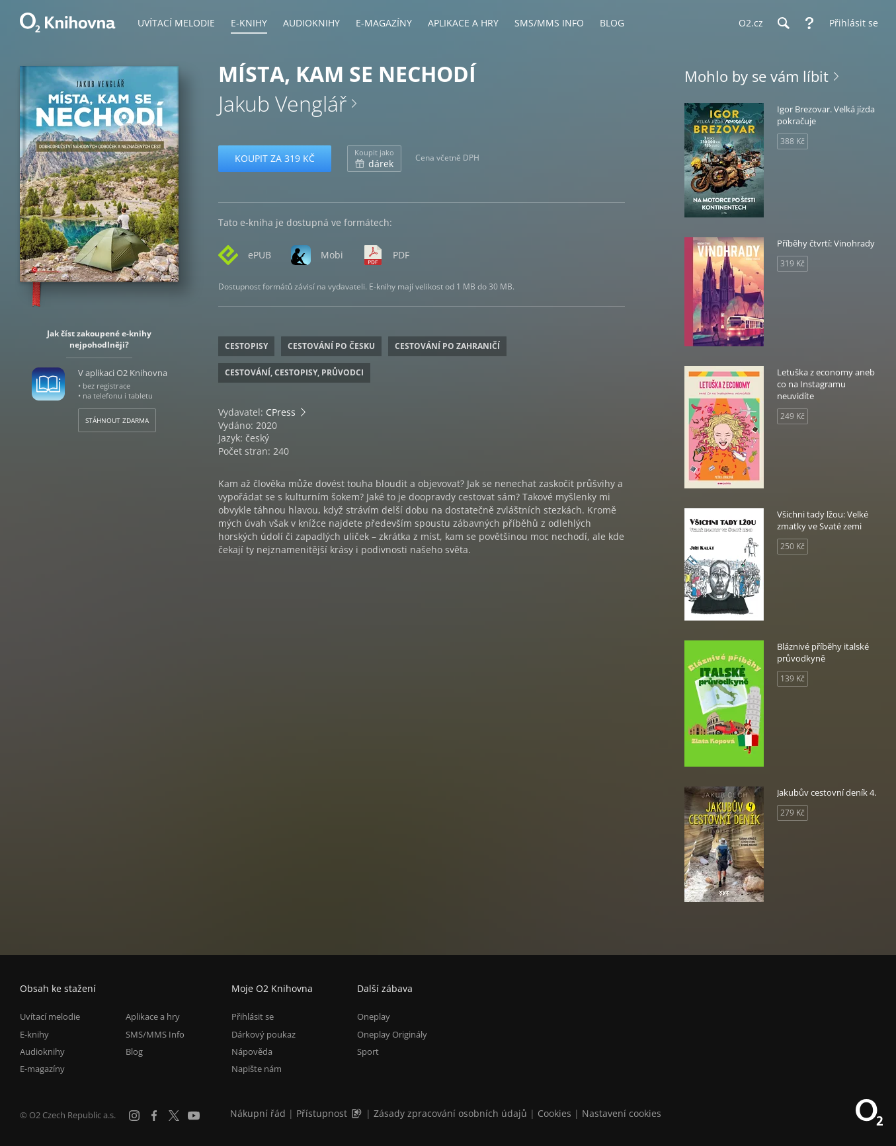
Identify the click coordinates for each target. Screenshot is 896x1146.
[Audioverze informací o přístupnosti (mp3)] (358, 1113)
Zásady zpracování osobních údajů (450, 1113)
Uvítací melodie (50, 1016)
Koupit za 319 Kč (275, 158)
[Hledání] (783, 23)
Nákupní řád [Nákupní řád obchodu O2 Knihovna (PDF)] (258, 1113)
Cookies (554, 1113)
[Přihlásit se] (850, 23)
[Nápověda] (809, 23)
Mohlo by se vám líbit (756, 76)
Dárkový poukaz (263, 1034)
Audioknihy (42, 1051)
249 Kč (792, 416)
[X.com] (174, 1116)
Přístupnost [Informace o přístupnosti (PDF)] (321, 1113)
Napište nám (256, 1069)
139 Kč (792, 678)
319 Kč (792, 263)
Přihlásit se (252, 1016)
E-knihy (34, 1034)
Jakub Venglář (282, 103)
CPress (281, 412)
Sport (368, 1051)
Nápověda (251, 1051)
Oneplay (373, 1016)
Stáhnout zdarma (117, 420)
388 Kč (792, 141)
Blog (134, 1051)
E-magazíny (42, 1069)
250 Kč (792, 546)
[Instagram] (134, 1116)
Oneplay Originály (392, 1034)
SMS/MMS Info (155, 1034)
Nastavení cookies (621, 1113)
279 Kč (792, 812)
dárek (374, 158)
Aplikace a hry (153, 1016)
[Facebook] (154, 1116)
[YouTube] (194, 1116)
